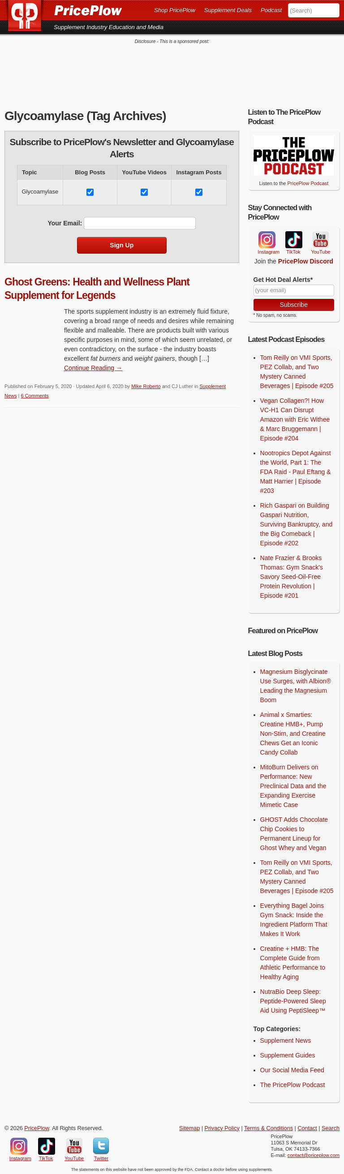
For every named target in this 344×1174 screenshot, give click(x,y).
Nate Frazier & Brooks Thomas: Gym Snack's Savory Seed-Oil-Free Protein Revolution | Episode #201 (291, 574)
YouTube (320, 237)
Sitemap (189, 1126)
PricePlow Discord (305, 259)
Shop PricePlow (174, 10)
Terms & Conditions (268, 1126)
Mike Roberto (145, 384)
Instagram (266, 237)
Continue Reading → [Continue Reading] (93, 365)
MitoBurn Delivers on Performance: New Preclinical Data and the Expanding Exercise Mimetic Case (293, 783)
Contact (307, 1126)
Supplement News (285, 1038)
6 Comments (35, 393)
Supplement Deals (228, 10)
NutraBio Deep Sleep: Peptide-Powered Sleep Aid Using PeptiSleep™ (293, 999)
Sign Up (121, 242)
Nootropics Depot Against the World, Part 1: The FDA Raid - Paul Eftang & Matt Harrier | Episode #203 (295, 469)
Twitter (101, 1143)
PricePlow (36, 1126)
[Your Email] (294, 288)
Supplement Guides (287, 1053)
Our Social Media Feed (292, 1067)
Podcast (271, 10)
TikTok (293, 237)
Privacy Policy (222, 1126)
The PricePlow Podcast (292, 1082)
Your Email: (64, 220)
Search (331, 1126)
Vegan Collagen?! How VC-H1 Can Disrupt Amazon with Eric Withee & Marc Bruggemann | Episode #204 (295, 417)
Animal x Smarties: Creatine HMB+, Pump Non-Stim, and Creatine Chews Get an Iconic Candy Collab (293, 731)
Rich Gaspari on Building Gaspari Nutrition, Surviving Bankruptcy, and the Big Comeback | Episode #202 (296, 522)
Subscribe (294, 302)
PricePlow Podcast (307, 181)
